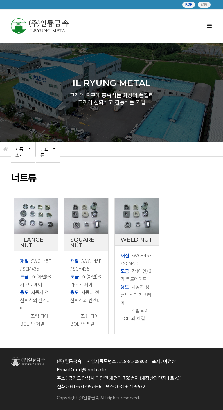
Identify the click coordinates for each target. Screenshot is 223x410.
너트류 (44, 152)
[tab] (23, 152)
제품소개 (19, 152)
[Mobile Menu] (209, 26)
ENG (204, 4)
